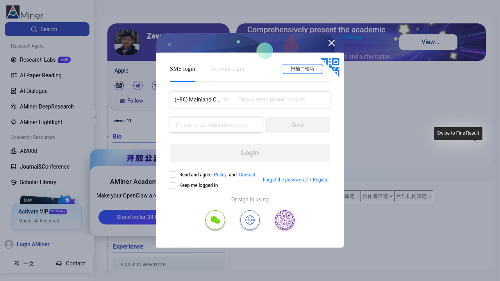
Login (250, 153)
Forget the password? (285, 180)
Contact (247, 175)
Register (321, 180)
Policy (220, 175)
